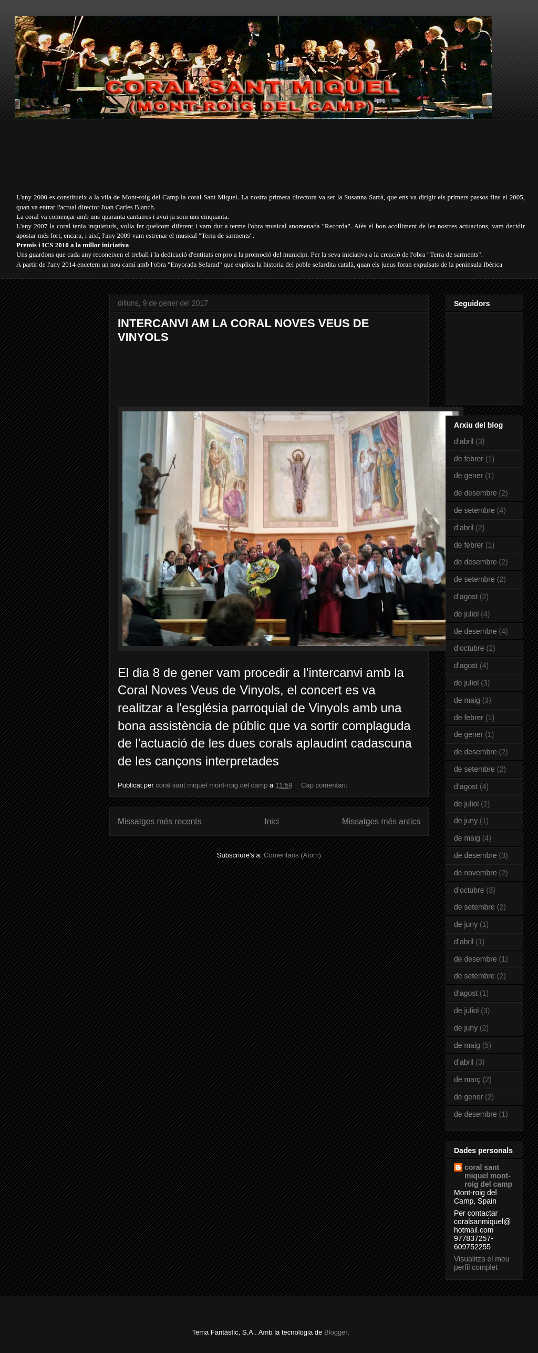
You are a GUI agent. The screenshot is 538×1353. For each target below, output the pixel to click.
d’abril (463, 441)
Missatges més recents (159, 821)
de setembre (474, 510)
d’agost (466, 596)
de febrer (468, 459)
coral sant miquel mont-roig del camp (488, 1175)
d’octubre (469, 648)
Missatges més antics (381, 821)
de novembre (475, 873)
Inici (271, 821)
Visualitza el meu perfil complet (482, 1263)
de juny (466, 820)
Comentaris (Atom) (292, 855)
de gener (468, 475)
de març (467, 1079)
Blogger (335, 1332)
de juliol (466, 614)
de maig (467, 700)
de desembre (475, 493)
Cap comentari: (325, 785)
